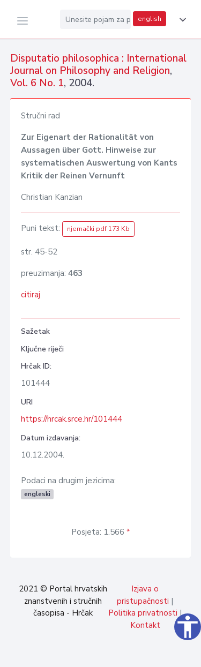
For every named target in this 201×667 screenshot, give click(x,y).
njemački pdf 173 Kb (98, 228)
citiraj (30, 294)
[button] (181, 20)
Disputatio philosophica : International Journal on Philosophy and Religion (98, 64)
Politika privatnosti (142, 613)
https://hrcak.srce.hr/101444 (71, 419)
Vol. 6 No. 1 (37, 83)
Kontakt (145, 625)
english (149, 18)
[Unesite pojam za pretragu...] (95, 19)
